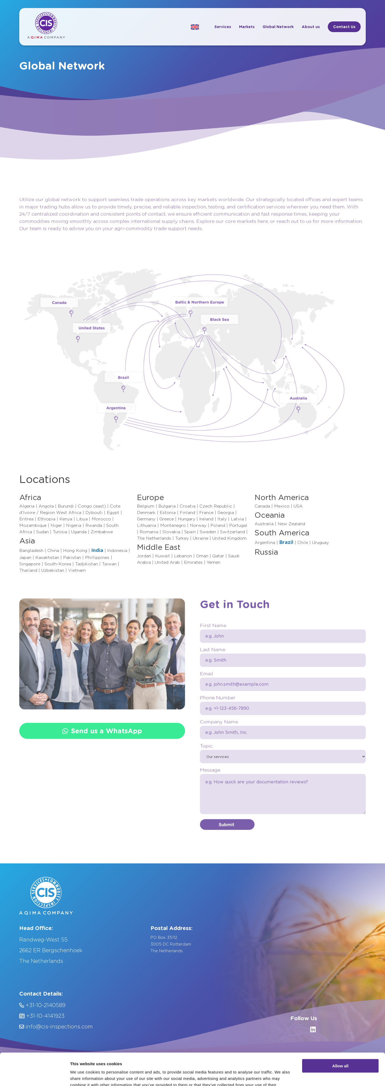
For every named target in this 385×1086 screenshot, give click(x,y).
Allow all (340, 1033)
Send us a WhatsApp (102, 767)
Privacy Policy (179, 1060)
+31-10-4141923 (41, 1016)
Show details (82, 1075)
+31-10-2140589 (42, 1005)
